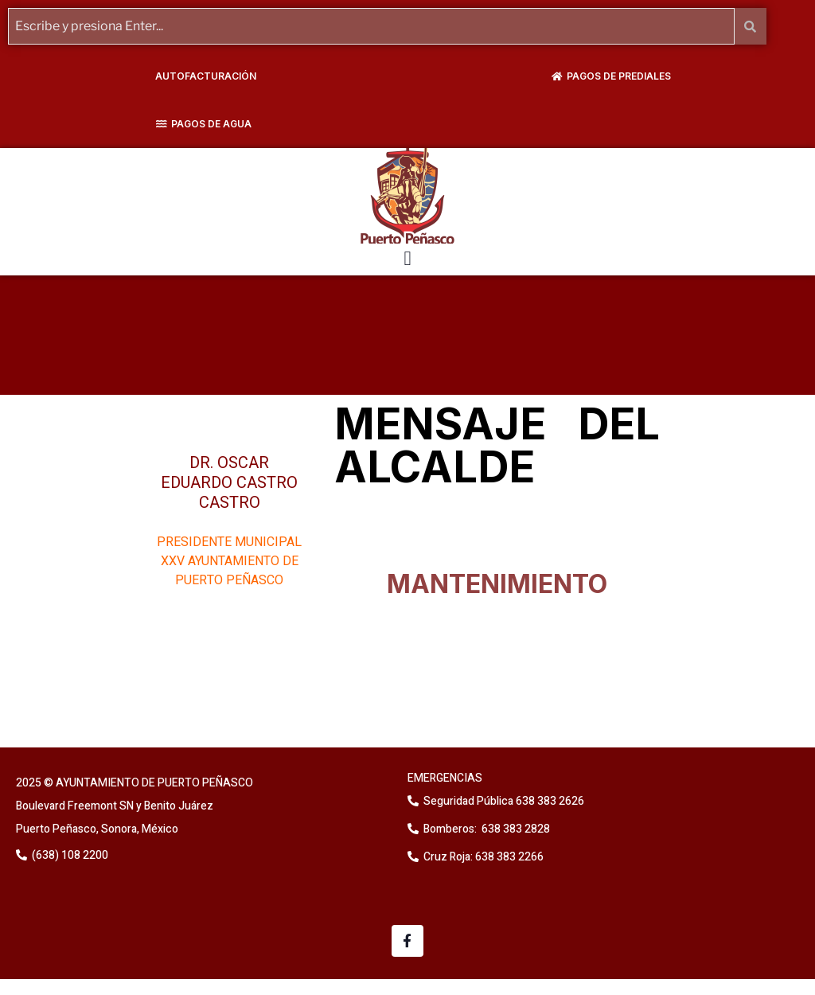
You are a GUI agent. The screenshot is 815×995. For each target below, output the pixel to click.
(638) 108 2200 (68, 855)
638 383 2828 (514, 829)
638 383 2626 (548, 801)
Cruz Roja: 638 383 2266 (483, 857)
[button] (407, 259)
